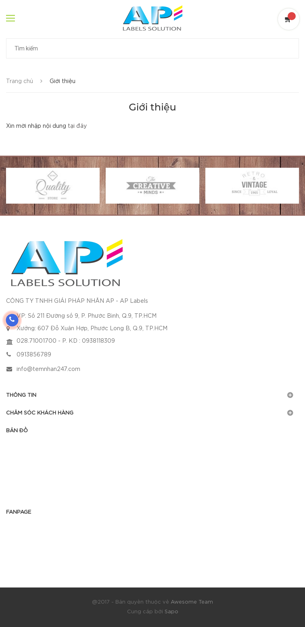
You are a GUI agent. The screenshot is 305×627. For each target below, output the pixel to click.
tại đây (77, 126)
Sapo (171, 612)
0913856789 (34, 354)
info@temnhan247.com (48, 369)
